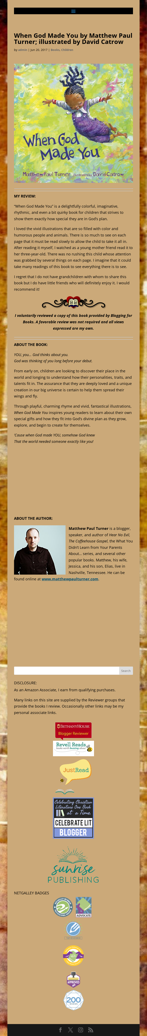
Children (67, 50)
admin (22, 50)
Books (55, 50)
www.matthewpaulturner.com (70, 578)
